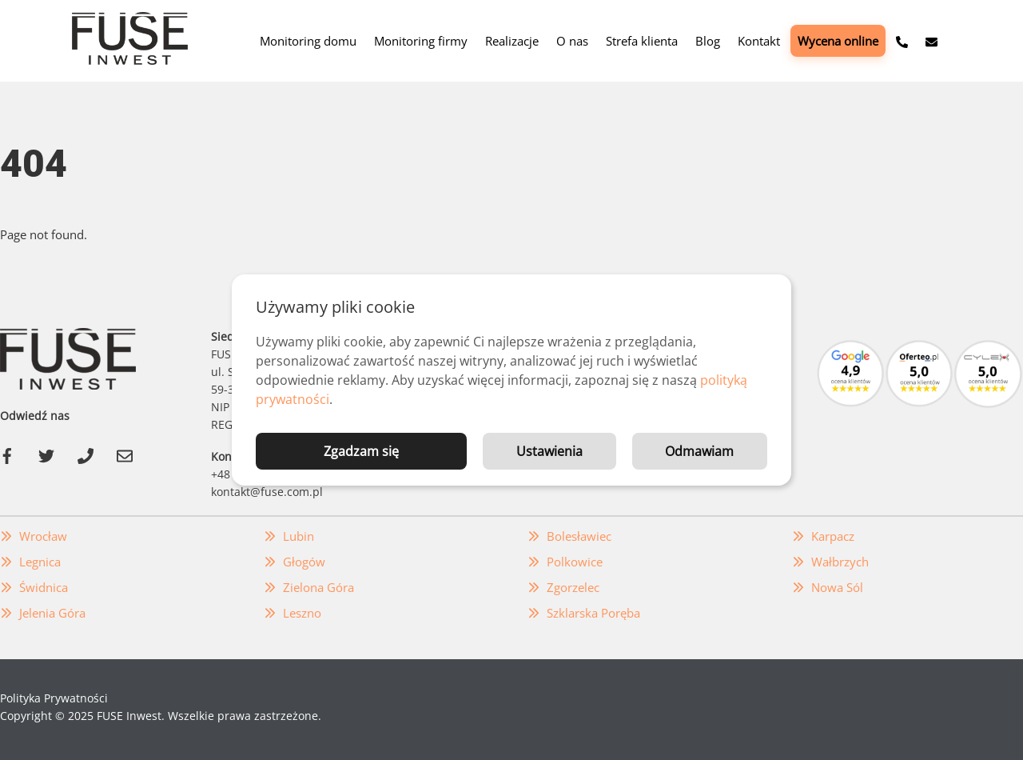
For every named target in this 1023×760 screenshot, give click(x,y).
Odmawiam (699, 451)
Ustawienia (549, 451)
